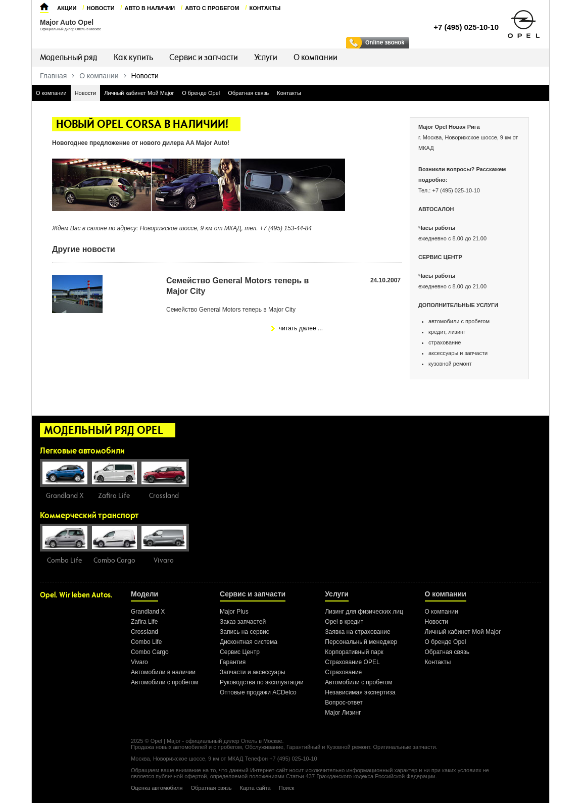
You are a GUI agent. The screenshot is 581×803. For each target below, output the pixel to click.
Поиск (286, 788)
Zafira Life (144, 621)
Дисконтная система (248, 641)
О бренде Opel (201, 93)
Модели (144, 594)
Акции (67, 8)
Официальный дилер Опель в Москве (70, 29)
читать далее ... (301, 328)
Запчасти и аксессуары (252, 672)
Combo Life (146, 641)
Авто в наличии (150, 8)
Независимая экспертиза (360, 692)
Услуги (265, 57)
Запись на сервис (244, 631)
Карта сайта (254, 788)
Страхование (343, 672)
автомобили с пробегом (459, 321)
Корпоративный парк (354, 652)
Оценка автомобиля (156, 788)
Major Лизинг (343, 712)
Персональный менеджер (361, 641)
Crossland (144, 631)
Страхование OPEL (352, 662)
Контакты (265, 8)
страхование (444, 342)
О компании (315, 57)
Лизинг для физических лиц (364, 611)
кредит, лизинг (446, 332)
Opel (156, 741)
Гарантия (233, 662)
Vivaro (139, 662)
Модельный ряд (69, 57)
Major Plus (234, 611)
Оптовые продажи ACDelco (258, 692)
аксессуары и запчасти (458, 353)
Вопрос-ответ (343, 702)
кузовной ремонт (450, 364)
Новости (101, 8)
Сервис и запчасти (203, 57)
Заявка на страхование (357, 631)
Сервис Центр (240, 652)
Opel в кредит (344, 621)
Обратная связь (248, 93)
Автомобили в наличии (163, 672)
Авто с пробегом (212, 8)
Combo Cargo (150, 652)
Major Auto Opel (66, 22)
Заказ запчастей (243, 621)
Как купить (133, 57)
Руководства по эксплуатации (262, 682)
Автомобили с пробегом (164, 682)
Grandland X (148, 611)
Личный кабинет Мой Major (139, 93)
